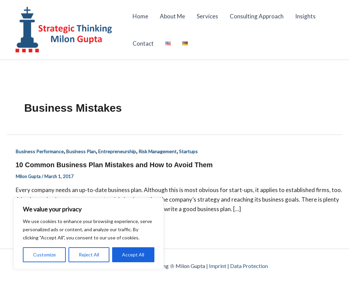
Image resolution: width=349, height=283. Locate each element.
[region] (89, 233)
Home (140, 16)
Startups (188, 151)
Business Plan (81, 151)
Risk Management (157, 151)
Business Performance (40, 151)
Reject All (89, 254)
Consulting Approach (257, 16)
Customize (44, 254)
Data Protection (249, 266)
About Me (172, 16)
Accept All (133, 254)
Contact (143, 43)
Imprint (217, 266)
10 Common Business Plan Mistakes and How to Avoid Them (114, 165)
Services (207, 16)
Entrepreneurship (117, 151)
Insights (305, 16)
